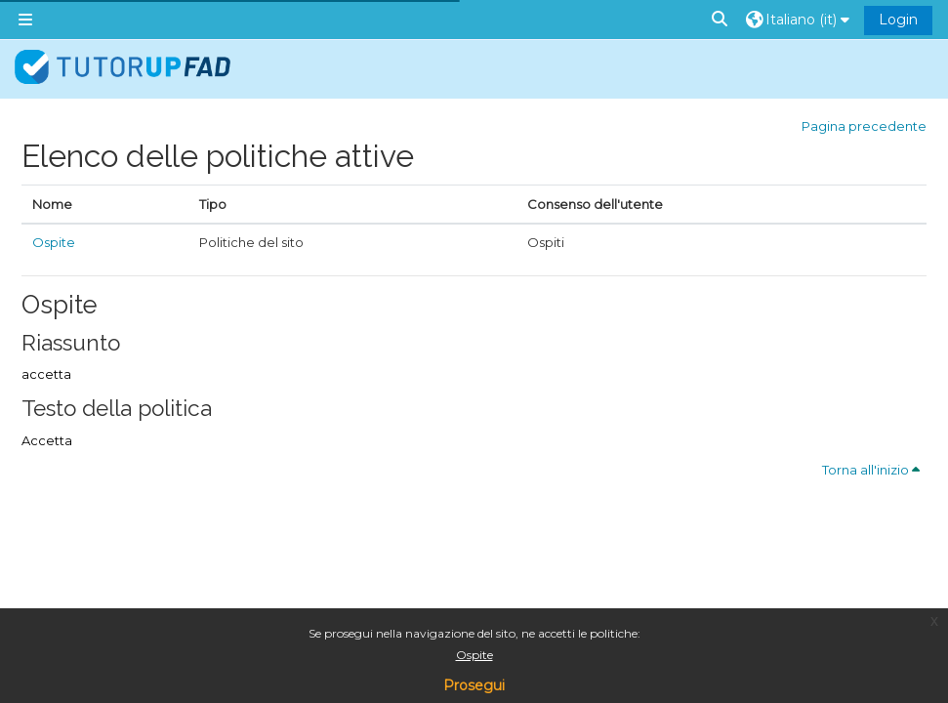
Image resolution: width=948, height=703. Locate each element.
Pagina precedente (864, 126)
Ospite (474, 654)
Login (898, 19)
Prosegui (474, 685)
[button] (720, 19)
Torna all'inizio (871, 469)
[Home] (122, 67)
